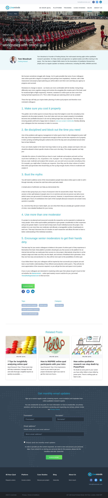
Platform (57, 8)
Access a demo (26, 480)
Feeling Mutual (22, 61)
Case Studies (79, 8)
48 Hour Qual (45, 8)
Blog (90, 8)
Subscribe (28, 286)
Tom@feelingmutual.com (30, 275)
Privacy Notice (55, 409)
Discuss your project (43, 480)
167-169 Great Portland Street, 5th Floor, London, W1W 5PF (84, 495)
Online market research (30, 305)
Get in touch (72, 480)
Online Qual (59, 305)
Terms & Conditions (33, 495)
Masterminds (36, 273)
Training (68, 8)
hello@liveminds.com (84, 2)
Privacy (24, 495)
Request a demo (10, 480)
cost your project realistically (65, 121)
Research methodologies (30, 314)
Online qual (43, 305)
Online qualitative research (31, 309)
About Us (98, 8)
